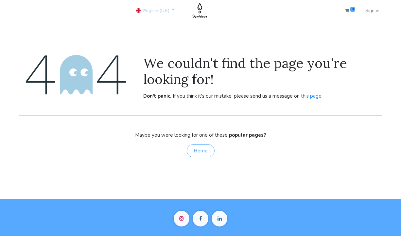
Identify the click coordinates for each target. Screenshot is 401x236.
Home (201, 151)
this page (311, 96)
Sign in (372, 11)
